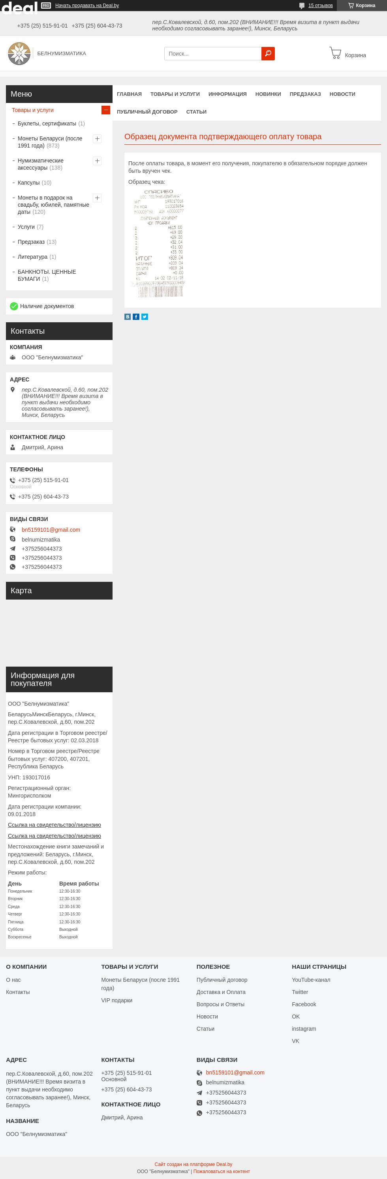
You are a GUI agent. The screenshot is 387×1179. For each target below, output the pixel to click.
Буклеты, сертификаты (47, 123)
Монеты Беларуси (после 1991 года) (50, 142)
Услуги (26, 227)
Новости (342, 94)
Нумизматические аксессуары (41, 164)
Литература (32, 257)
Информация (228, 94)
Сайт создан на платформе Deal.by (194, 1164)
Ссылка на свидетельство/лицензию (54, 825)
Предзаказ (305, 94)
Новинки (268, 94)
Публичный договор (147, 112)
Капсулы (28, 182)
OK (296, 1016)
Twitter (300, 992)
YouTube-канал (311, 980)
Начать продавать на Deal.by (87, 5)
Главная (129, 94)
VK (295, 1041)
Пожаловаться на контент (222, 1171)
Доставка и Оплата (221, 992)
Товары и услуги (175, 94)
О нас (13, 980)
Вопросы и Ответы (220, 1004)
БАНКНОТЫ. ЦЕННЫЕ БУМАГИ (47, 275)
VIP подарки (116, 1000)
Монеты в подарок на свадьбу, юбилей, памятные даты (53, 204)
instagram (304, 1029)
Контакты (18, 992)
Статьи (196, 112)
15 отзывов (320, 5)
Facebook (304, 1004)
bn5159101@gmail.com (51, 530)
